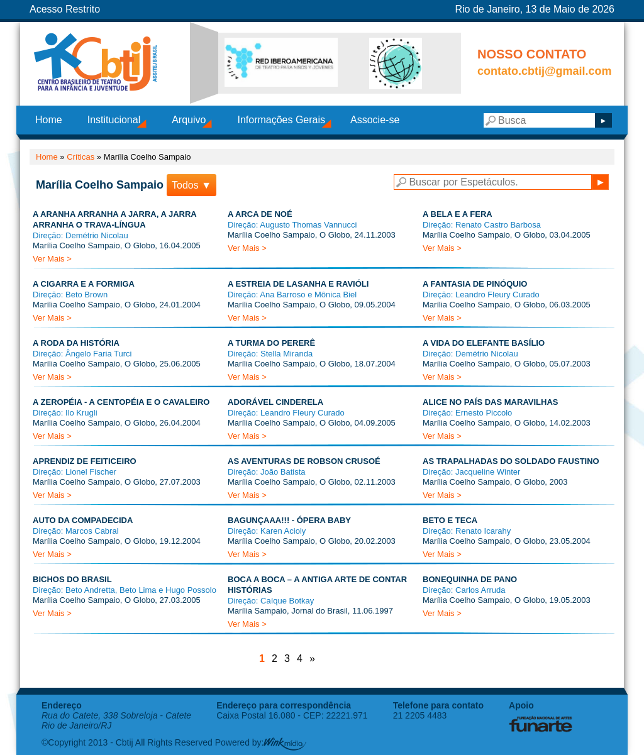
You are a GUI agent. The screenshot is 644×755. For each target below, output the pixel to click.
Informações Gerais (281, 119)
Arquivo (189, 119)
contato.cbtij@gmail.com (544, 71)
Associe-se (374, 119)
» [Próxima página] (312, 658)
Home (48, 119)
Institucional (114, 119)
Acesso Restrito (65, 9)
